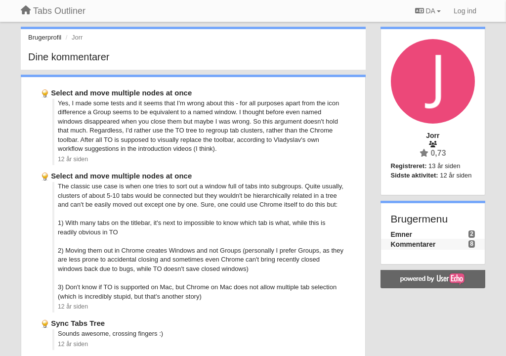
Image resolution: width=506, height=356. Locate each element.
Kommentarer (413, 244)
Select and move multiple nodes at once (121, 93)
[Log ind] (465, 10)
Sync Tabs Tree (78, 323)
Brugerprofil (44, 37)
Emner (402, 234)
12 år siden (73, 159)
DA (428, 11)
